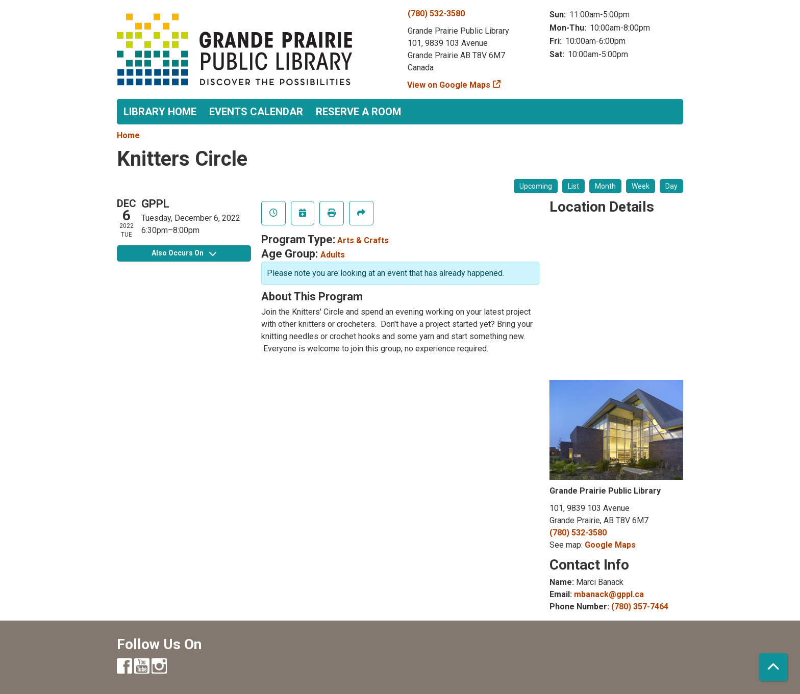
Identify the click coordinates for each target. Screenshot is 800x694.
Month (605, 186)
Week (640, 186)
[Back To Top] (773, 667)
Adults (332, 255)
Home (128, 135)
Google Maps (610, 545)
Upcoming (535, 186)
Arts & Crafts (363, 240)
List (573, 186)
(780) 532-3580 (436, 13)
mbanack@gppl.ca (609, 594)
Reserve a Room (358, 112)
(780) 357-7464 (639, 606)
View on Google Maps (449, 85)
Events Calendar (256, 112)
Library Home (159, 112)
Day (671, 186)
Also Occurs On (184, 253)
